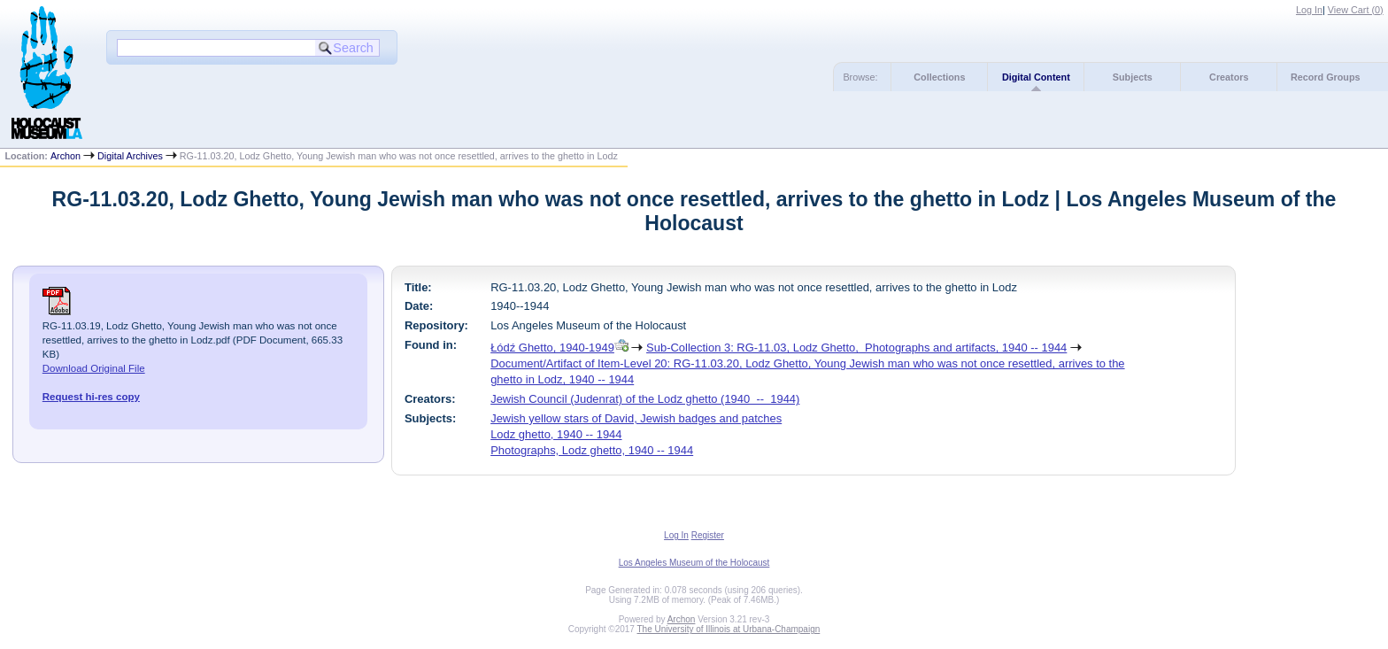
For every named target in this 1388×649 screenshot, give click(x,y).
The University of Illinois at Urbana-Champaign (729, 629)
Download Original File (93, 368)
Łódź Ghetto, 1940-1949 (552, 347)
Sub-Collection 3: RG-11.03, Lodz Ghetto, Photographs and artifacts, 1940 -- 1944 (856, 347)
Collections (939, 77)
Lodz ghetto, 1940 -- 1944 (555, 434)
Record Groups (1326, 77)
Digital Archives (130, 156)
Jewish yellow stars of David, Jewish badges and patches (636, 418)
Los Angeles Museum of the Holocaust (694, 563)
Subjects (1133, 77)
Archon (65, 156)
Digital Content (1036, 77)
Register (707, 535)
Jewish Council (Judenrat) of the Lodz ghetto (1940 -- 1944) (644, 399)
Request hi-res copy (91, 396)
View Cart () (1356, 9)
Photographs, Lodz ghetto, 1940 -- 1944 (591, 450)
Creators (1228, 77)
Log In (1309, 9)
